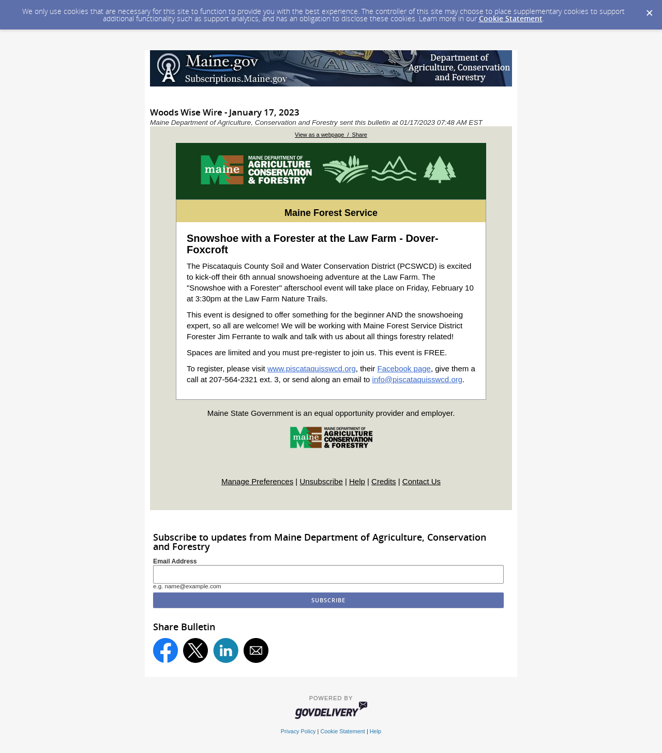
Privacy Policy (298, 731)
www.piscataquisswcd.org (311, 368)
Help (357, 481)
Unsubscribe (320, 481)
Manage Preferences (257, 481)
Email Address (175, 561)
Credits (383, 481)
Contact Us (421, 481)
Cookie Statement (511, 18)
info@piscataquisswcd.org (417, 379)
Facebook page (404, 368)
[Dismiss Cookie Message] (649, 10)
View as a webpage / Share (331, 135)
